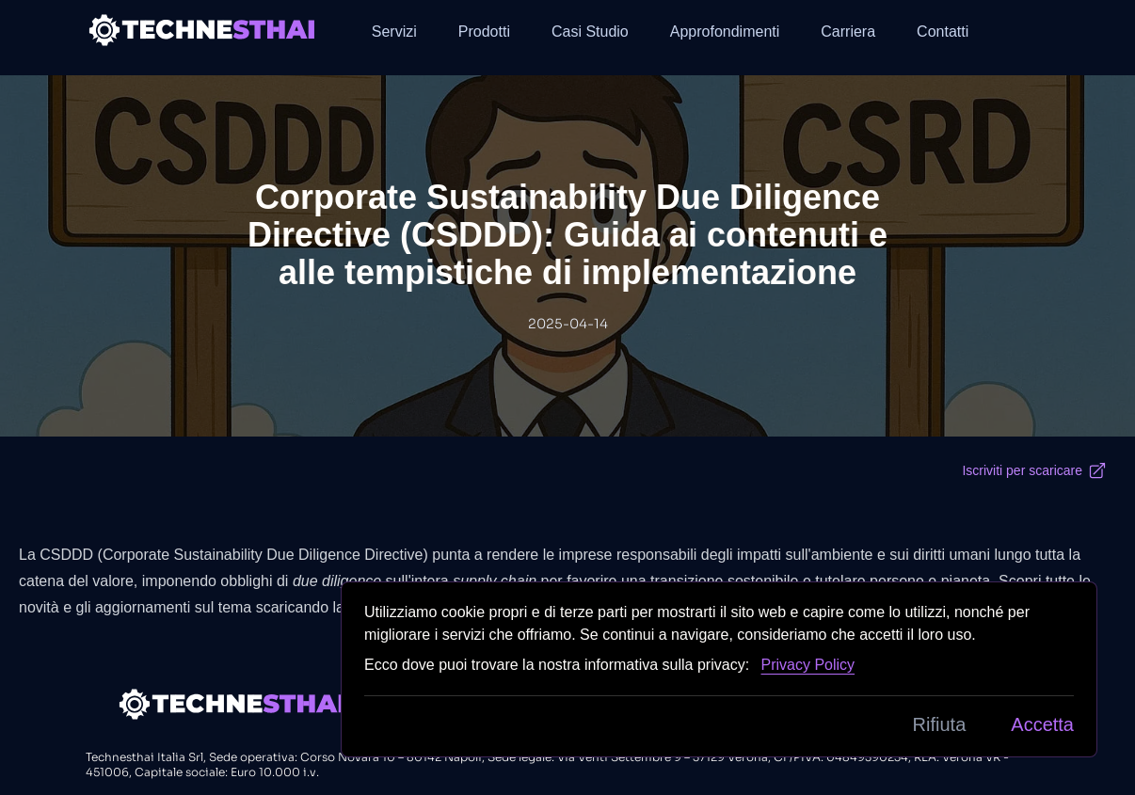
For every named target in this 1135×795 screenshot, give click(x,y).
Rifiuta (940, 724)
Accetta (1042, 724)
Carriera (848, 32)
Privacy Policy (808, 665)
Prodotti (484, 32)
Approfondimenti (725, 32)
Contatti (942, 32)
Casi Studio (590, 32)
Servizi (394, 32)
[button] (1034, 30)
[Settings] (1034, 30)
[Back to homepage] (203, 29)
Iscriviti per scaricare (1034, 470)
